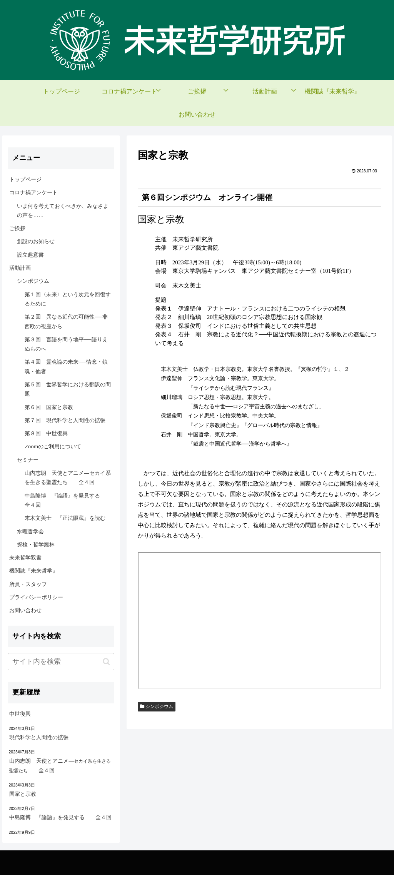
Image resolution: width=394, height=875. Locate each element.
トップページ (25, 179)
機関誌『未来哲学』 (33, 571)
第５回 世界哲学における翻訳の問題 (68, 389)
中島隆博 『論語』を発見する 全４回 (68, 500)
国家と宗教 (22, 794)
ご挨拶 (17, 228)
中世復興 (20, 714)
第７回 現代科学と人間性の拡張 (65, 420)
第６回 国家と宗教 (49, 407)
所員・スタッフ (28, 584)
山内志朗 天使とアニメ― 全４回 (60, 765)
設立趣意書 (30, 255)
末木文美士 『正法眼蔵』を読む (65, 518)
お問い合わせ (25, 610)
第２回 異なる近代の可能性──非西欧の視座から (66, 321)
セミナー (27, 460)
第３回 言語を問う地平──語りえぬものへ (66, 344)
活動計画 (20, 268)
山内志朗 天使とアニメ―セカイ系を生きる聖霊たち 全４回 (68, 477)
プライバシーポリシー (36, 597)
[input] (61, 661)
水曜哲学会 (30, 531)
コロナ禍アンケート (33, 192)
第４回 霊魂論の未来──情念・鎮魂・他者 (66, 366)
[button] (106, 661)
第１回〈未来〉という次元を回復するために (68, 299)
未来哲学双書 (25, 558)
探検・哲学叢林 (36, 545)
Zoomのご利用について (53, 446)
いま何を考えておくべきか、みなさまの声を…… (63, 210)
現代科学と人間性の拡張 (38, 737)
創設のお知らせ (36, 241)
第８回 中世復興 (46, 433)
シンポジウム (156, 706)
